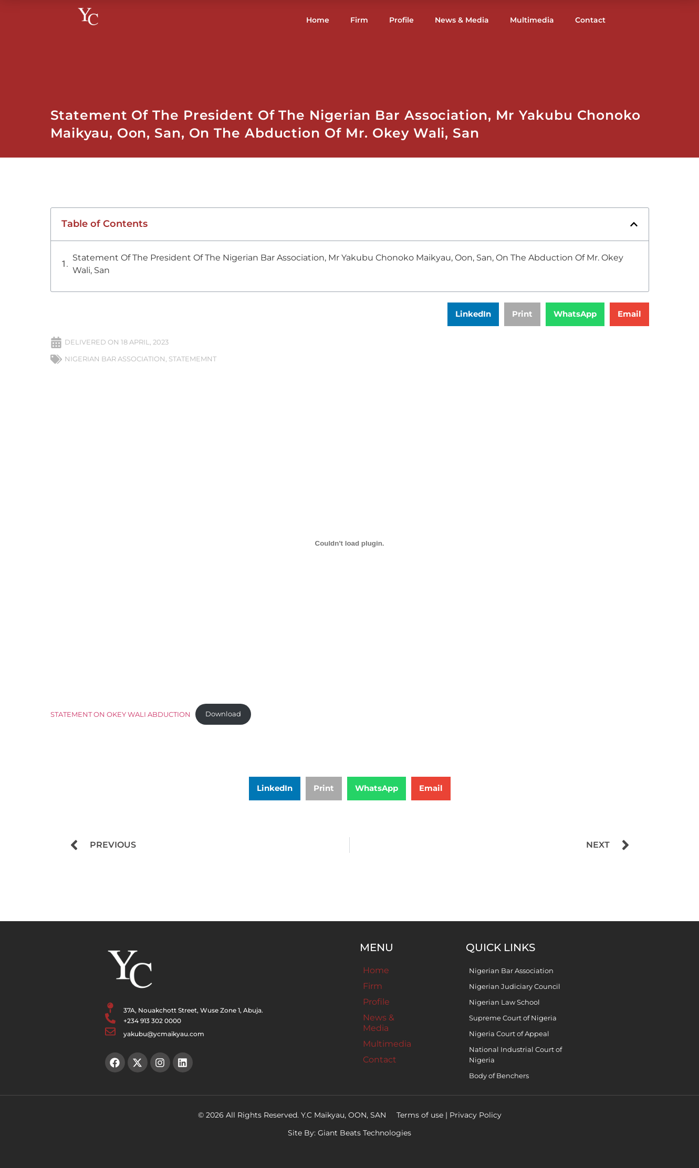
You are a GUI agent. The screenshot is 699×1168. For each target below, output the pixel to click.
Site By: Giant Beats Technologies (349, 1133)
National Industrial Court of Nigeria (515, 1054)
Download (223, 714)
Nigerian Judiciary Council (514, 986)
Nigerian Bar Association (511, 970)
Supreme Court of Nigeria (513, 1018)
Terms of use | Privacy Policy (449, 1115)
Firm (359, 20)
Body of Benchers (499, 1075)
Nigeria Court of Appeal (509, 1033)
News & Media (462, 20)
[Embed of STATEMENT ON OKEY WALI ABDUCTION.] (349, 543)
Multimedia (532, 20)
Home (317, 20)
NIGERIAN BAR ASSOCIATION (115, 358)
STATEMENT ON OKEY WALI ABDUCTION (120, 714)
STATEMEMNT (192, 358)
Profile (401, 20)
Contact (590, 20)
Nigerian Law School (504, 1002)
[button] (634, 224)
